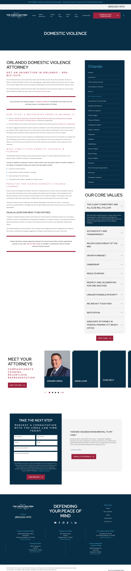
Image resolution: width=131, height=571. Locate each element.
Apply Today (104, 338)
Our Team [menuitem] (60, 15)
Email (38, 442)
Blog (107, 515)
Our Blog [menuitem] (76, 15)
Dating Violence (32, 120)
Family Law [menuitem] (68, 15)
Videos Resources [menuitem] (42, 15)
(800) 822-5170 (116, 6)
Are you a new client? (21, 448)
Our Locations (108, 512)
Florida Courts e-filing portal (66, 124)
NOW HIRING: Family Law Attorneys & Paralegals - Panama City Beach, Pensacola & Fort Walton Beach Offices (65, 2)
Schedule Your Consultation (108, 15)
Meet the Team (14, 385)
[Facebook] (59, 523)
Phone (17, 442)
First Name (18, 436)
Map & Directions (25, 539)
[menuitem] (104, 72)
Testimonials (108, 518)
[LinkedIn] (76, 523)
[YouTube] (55, 523)
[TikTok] (68, 523)
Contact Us (107, 522)
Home (108, 508)
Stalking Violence (61, 118)
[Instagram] (63, 523)
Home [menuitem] (34, 15)
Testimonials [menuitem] (86, 15)
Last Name (40, 436)
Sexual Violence (20, 120)
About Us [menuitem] (53, 15)
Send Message (35, 477)
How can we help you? (22, 453)
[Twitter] (72, 523)
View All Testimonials (83, 457)
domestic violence (41, 91)
